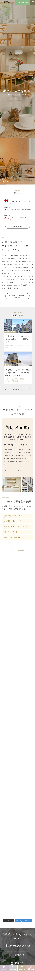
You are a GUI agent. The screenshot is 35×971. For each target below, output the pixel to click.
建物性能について (15, 521)
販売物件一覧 (17, 389)
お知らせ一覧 (17, 226)
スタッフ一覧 (13, 532)
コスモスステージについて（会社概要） (17, 296)
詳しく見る (17, 470)
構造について (13, 516)
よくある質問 (13, 537)
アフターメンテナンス (17, 526)
